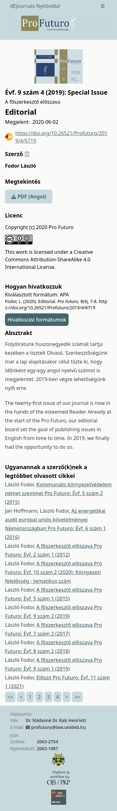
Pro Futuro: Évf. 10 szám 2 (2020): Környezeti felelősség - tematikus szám (53, 572)
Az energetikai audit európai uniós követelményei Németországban (55, 519)
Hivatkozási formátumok (36, 319)
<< (10, 696)
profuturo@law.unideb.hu (58, 727)
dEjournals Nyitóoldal (35, 6)
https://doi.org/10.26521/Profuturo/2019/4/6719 (56, 137)
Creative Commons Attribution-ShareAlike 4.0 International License (49, 259)
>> (77, 696)
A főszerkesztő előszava (65, 545)
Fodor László (20, 165)
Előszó (45, 677)
